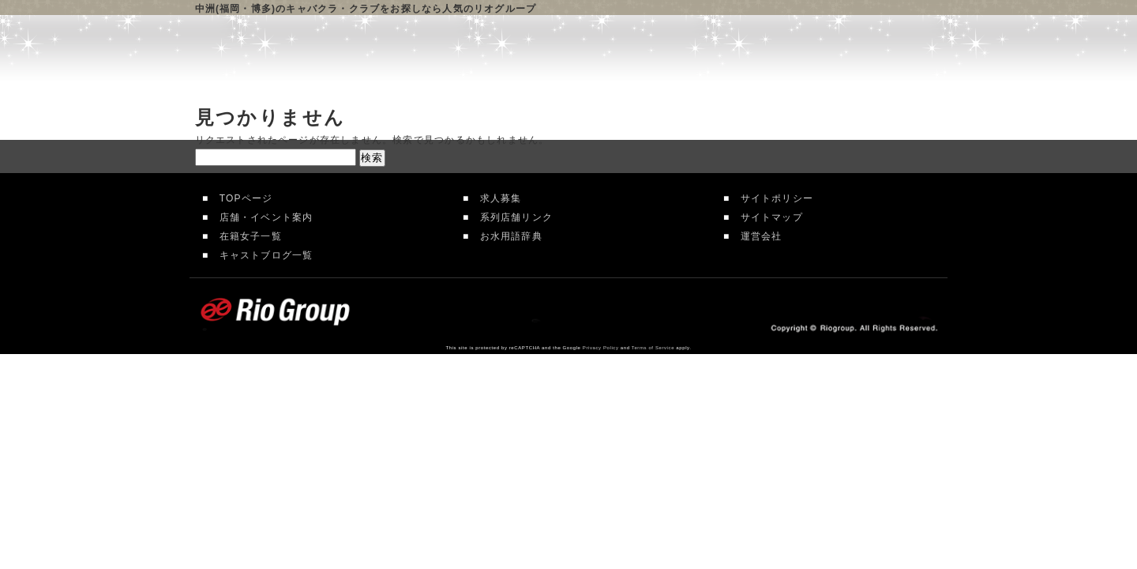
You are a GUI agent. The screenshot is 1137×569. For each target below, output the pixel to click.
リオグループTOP (451, 55)
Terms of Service (653, 347)
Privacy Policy (601, 347)
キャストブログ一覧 (260, 255)
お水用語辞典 (505, 236)
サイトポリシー (771, 198)
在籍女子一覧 (244, 236)
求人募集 (495, 198)
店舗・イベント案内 (260, 217)
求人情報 (778, 55)
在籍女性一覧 (667, 55)
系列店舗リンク (511, 217)
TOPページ (240, 198)
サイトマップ (766, 217)
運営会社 (756, 236)
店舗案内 (554, 55)
